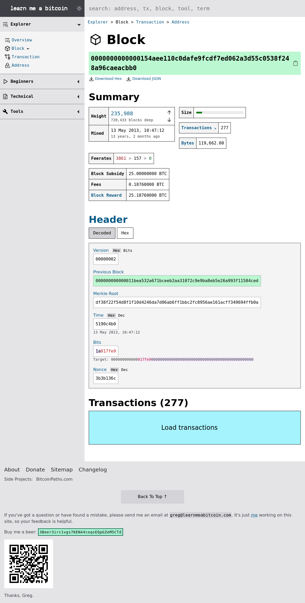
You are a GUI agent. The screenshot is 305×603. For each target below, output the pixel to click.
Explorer (98, 22)
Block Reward (106, 195)
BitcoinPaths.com (54, 479)
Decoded (102, 232)
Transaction (150, 22)
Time (98, 315)
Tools (17, 111)
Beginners (22, 81)
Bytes (187, 143)
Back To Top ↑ (152, 496)
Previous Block (108, 271)
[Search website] (195, 8)
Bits (127, 250)
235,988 (122, 113)
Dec (121, 315)
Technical (22, 96)
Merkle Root (105, 293)
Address (180, 22)
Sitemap (62, 469)
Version (101, 250)
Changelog (93, 469)
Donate (35, 469)
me (254, 515)
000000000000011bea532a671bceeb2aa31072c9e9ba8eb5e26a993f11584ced (177, 280)
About (12, 469)
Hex (125, 232)
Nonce (100, 369)
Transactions (196, 127)
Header (108, 219)
